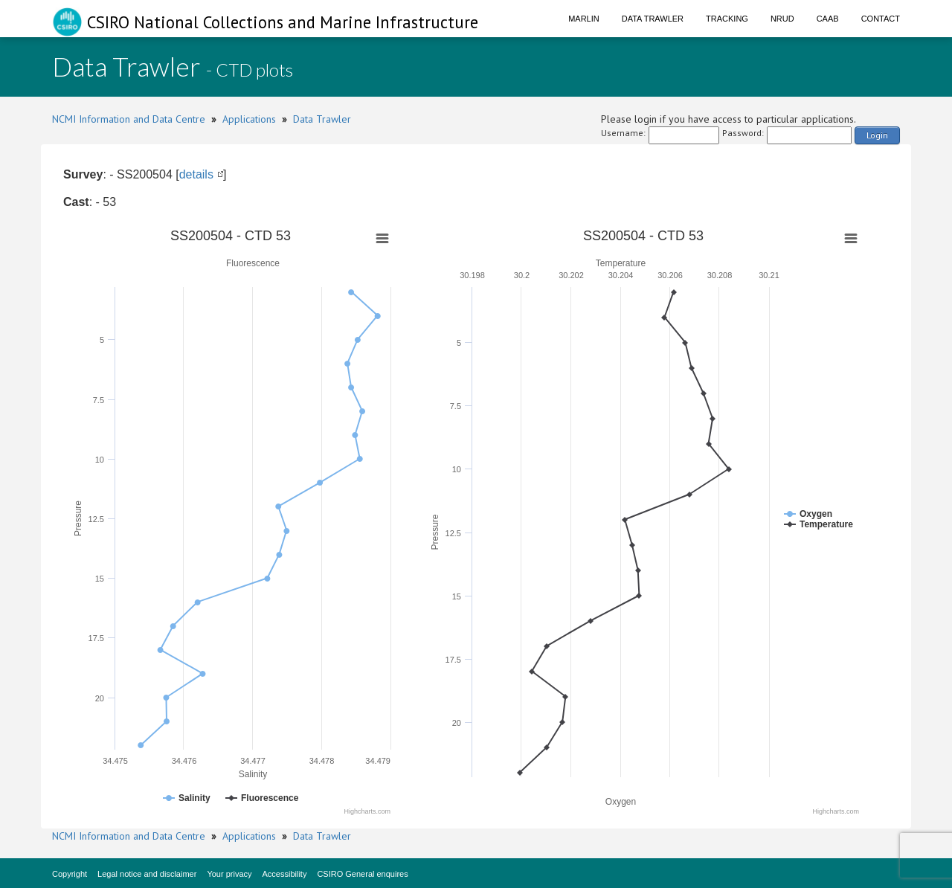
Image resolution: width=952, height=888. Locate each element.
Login (877, 135)
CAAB (828, 18)
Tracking (727, 18)
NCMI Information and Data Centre (128, 119)
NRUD (782, 18)
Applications (249, 119)
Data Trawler (653, 18)
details (196, 174)
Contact (880, 18)
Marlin (583, 18)
